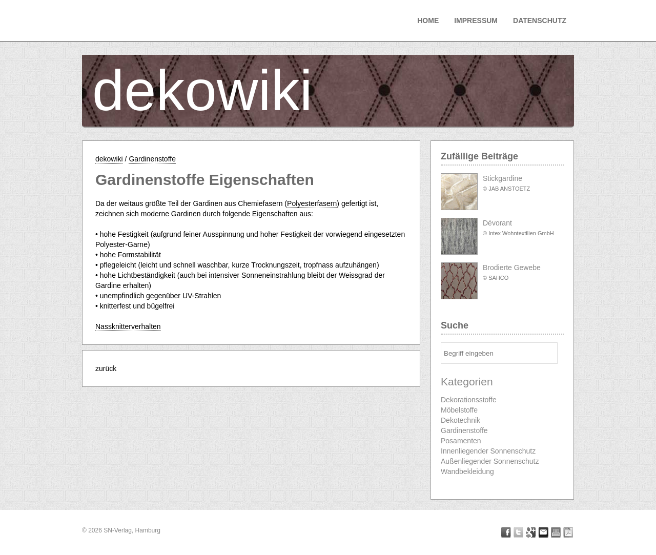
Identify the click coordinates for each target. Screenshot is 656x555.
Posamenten (461, 441)
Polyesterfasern (312, 203)
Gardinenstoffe (152, 159)
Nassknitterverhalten (128, 326)
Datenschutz (539, 20)
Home (428, 20)
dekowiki (202, 90)
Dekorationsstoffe (469, 400)
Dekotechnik (460, 420)
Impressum (476, 20)
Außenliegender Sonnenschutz (490, 461)
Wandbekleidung (467, 471)
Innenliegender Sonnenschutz (488, 451)
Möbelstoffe (459, 410)
